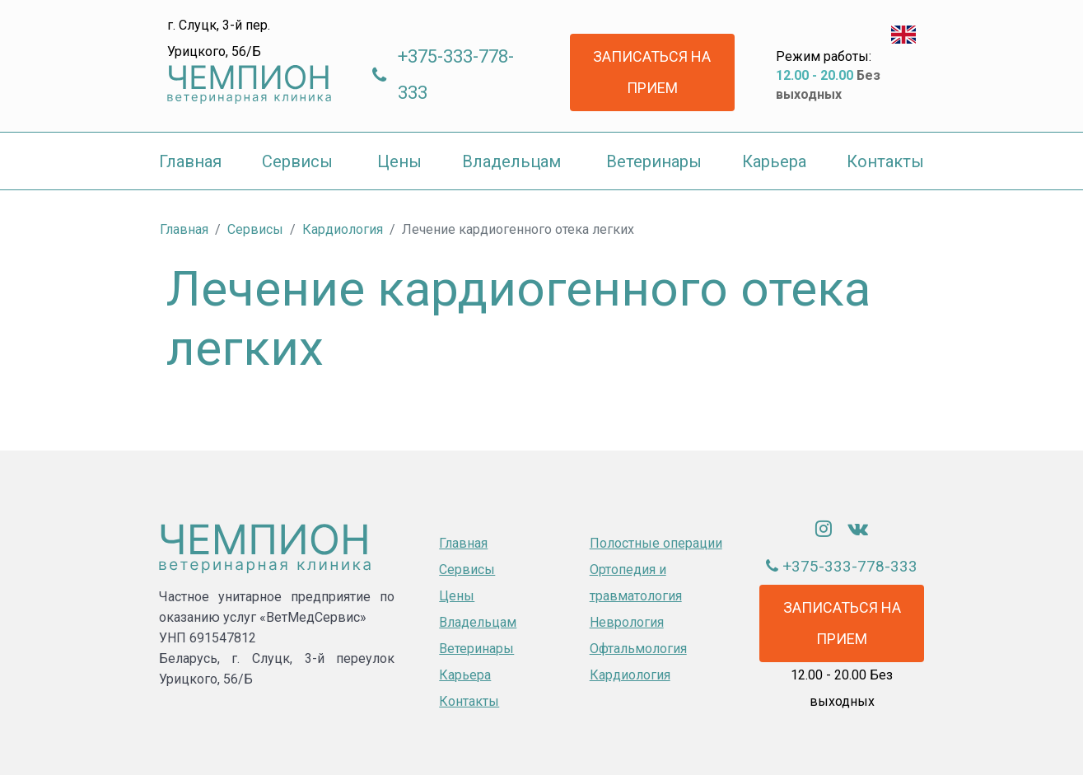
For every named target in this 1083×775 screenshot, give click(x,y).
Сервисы (467, 569)
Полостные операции (656, 543)
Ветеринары (476, 648)
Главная (463, 543)
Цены (456, 596)
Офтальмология (638, 648)
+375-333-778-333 (456, 74)
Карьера (465, 675)
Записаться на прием (652, 72)
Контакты (469, 701)
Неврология (627, 622)
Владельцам (477, 622)
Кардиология (630, 675)
